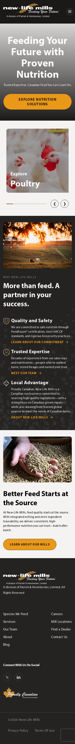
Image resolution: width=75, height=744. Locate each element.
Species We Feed (15, 614)
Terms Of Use (45, 730)
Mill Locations (61, 622)
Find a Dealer (61, 629)
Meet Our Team (24, 373)
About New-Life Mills (29, 417)
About (7, 637)
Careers (57, 614)
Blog (6, 645)
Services (9, 622)
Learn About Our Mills (30, 544)
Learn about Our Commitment (37, 342)
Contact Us (59, 637)
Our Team (10, 629)
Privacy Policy (18, 730)
